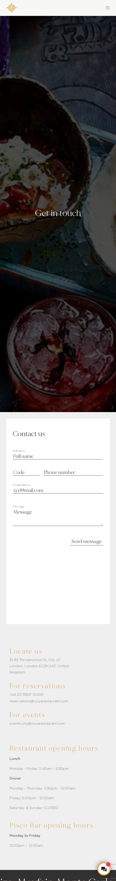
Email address (22, 485)
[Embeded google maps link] (58, 592)
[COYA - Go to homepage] (11, 7)
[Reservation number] (58, 695)
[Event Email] (58, 723)
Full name (19, 451)
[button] (84, 7)
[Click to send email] (58, 701)
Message (18, 506)
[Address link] (58, 666)
